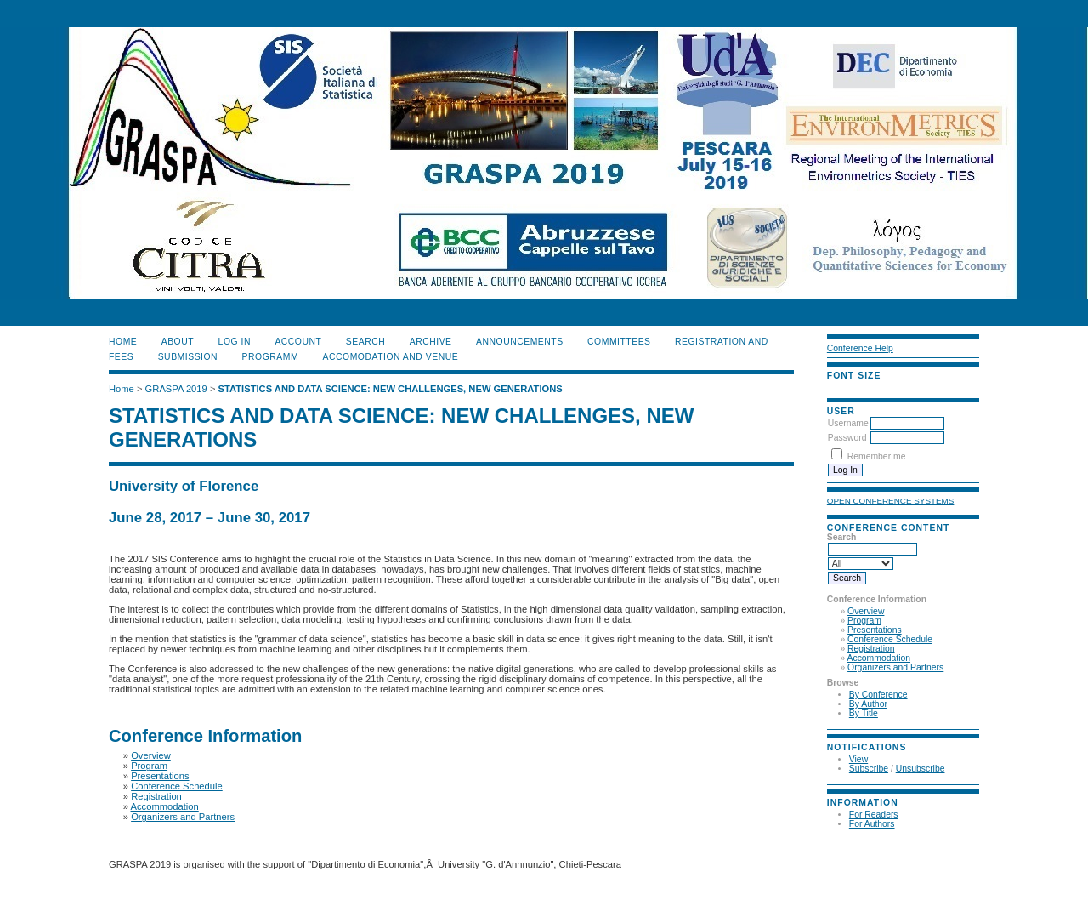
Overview (865, 611)
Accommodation (879, 658)
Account (298, 341)
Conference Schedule (889, 639)
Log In (234, 341)
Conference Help (860, 348)
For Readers (873, 814)
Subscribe (868, 768)
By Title (863, 713)
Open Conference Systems (891, 500)
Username (848, 423)
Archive (431, 341)
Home (123, 341)
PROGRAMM (270, 357)
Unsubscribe (920, 768)
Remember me (876, 456)
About (178, 341)
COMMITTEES (618, 341)
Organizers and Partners (895, 667)
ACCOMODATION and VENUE (391, 357)
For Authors (872, 824)
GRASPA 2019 (176, 389)
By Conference (878, 694)
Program (864, 620)
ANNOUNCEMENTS (520, 341)
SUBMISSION (188, 357)
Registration (870, 648)
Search (365, 341)
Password (847, 437)
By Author (868, 704)
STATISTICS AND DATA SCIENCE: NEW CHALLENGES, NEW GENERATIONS (390, 389)
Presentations (874, 630)
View (858, 759)
